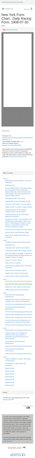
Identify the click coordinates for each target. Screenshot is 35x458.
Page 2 (5, 240)
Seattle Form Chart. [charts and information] (18, 287)
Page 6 (5, 357)
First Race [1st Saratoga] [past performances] (18, 304)
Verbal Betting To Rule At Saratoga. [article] (17, 201)
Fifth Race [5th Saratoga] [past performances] (18, 317)
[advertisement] (9, 368)
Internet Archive (8, 399)
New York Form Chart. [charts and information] (18, 284)
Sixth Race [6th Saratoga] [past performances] (18, 314)
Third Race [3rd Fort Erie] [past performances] (18, 346)
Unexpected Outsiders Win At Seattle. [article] (18, 250)
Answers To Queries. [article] (13, 260)
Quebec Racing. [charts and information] (17, 289)
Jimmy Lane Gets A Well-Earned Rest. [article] (18, 229)
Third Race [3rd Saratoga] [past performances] (18, 312)
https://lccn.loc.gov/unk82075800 (11, 145)
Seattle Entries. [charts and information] (16, 273)
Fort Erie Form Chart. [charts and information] (18, 281)
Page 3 (5, 279)
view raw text (5, 131)
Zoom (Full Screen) (11, 30)
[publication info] (10, 185)
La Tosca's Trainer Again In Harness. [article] (18, 204)
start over (28, 9)
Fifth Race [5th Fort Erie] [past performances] (18, 330)
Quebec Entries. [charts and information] (17, 276)
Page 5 (5, 328)
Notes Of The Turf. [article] (12, 263)
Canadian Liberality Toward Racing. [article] (17, 242)
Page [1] (5, 178)
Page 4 (5, 293)
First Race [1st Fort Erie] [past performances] (18, 325)
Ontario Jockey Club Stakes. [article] (15, 270)
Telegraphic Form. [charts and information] (17, 248)
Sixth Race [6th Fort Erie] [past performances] (18, 353)
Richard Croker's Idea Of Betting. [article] (17, 232)
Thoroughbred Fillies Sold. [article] (15, 198)
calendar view (9, 9)
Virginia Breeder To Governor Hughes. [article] (18, 207)
